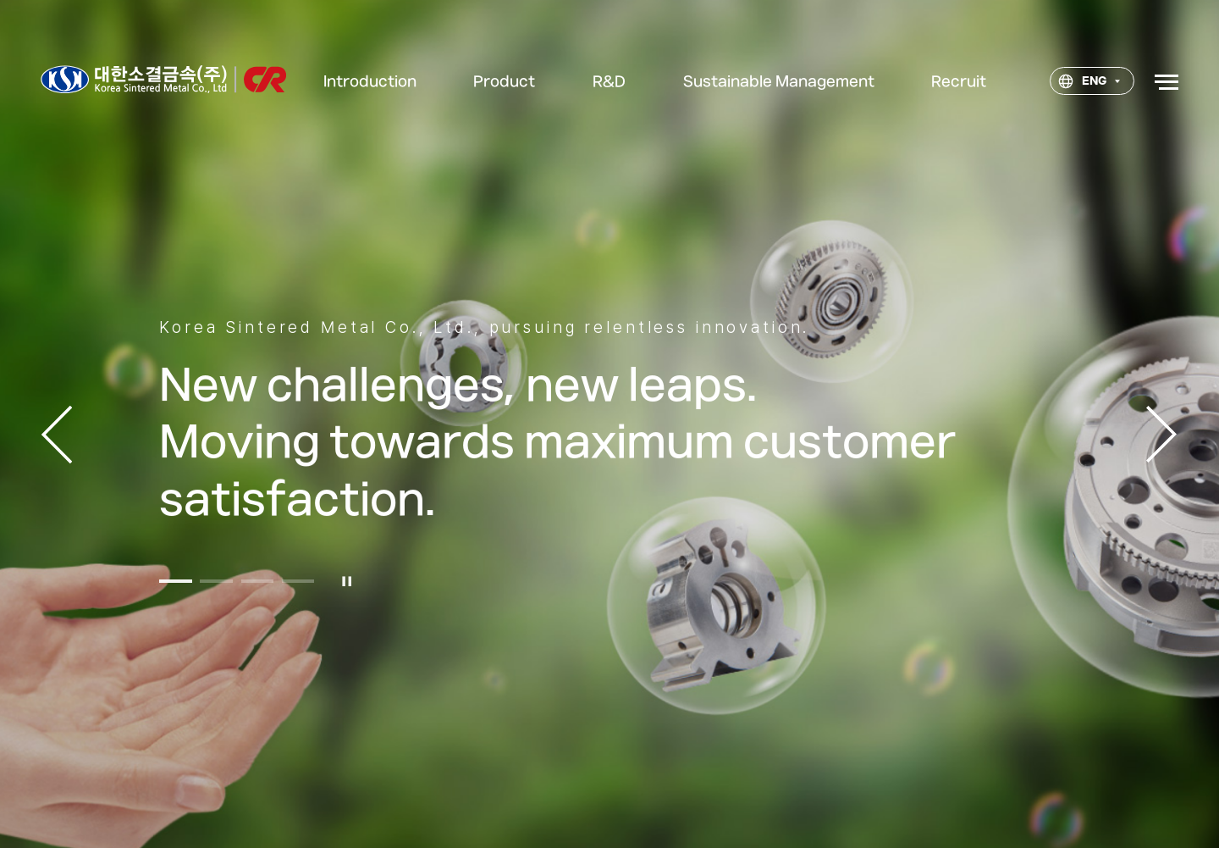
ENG (1082, 81)
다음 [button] (1161, 434)
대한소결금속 (163, 79)
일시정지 (347, 619)
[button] (175, 619)
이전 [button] (57, 434)
